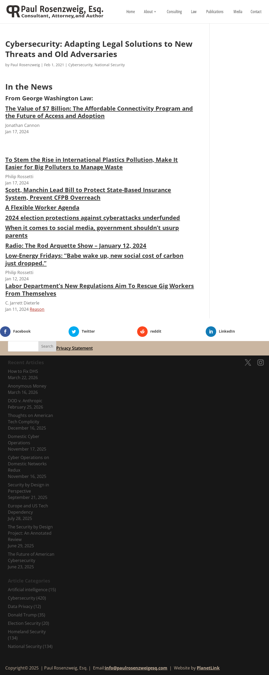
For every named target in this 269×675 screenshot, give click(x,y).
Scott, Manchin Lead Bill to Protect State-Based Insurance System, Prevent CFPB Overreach (88, 193)
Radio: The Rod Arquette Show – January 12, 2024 (75, 245)
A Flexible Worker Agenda (42, 207)
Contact (255, 12)
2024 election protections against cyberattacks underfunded (92, 217)
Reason (37, 309)
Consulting (174, 12)
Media (238, 12)
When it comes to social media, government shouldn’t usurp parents (92, 231)
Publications (214, 12)
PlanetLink (208, 668)
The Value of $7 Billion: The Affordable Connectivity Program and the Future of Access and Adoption (99, 112)
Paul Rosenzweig (25, 64)
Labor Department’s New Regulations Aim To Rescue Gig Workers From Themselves (99, 289)
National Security (110, 64)
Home (130, 12)
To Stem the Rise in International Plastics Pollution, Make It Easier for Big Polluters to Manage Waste (91, 163)
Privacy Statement (74, 348)
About (148, 12)
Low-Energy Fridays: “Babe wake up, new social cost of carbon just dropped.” (94, 259)
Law (193, 12)
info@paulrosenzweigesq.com (136, 668)
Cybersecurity (80, 64)
